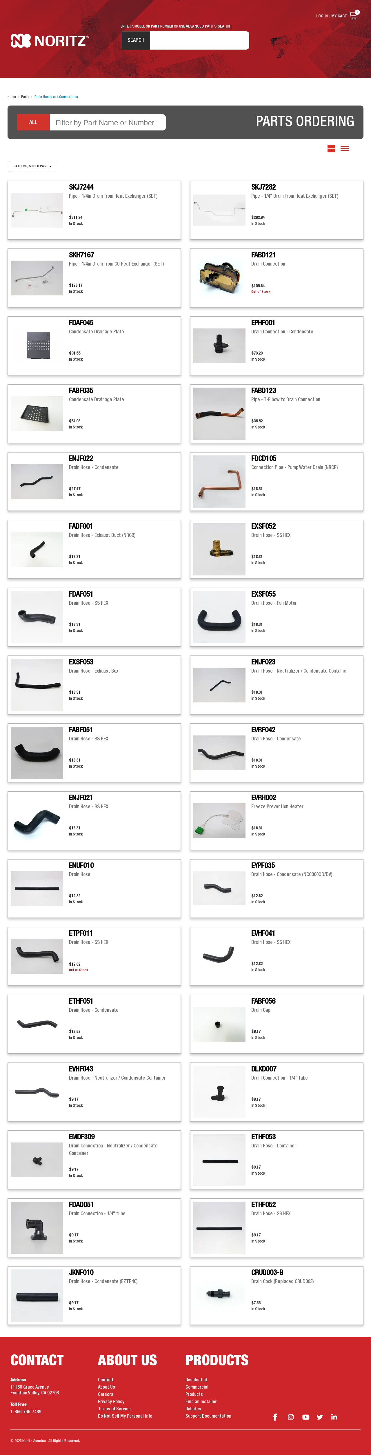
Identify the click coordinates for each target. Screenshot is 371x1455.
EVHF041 (263, 934)
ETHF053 (263, 1137)
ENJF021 (81, 798)
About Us (106, 1387)
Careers (105, 1395)
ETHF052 (263, 1205)
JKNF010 (81, 1273)
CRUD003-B (267, 1273)
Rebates (193, 1409)
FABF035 (81, 391)
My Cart (339, 16)
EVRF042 (263, 730)
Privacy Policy (111, 1402)
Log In (322, 16)
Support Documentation (208, 1416)
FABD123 (263, 391)
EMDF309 (81, 1137)
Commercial (197, 1387)
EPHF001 (263, 323)
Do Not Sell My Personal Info (125, 1416)
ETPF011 (81, 934)
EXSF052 (263, 527)
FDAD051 (81, 1205)
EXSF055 (263, 594)
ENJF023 (263, 662)
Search (136, 40)
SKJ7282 (263, 187)
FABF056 (263, 1001)
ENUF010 (81, 866)
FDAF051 (81, 594)
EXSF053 (81, 662)
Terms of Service (114, 1409)
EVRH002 (263, 798)
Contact (105, 1380)
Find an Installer (201, 1402)
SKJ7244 (81, 187)
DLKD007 (263, 1069)
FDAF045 (81, 323)
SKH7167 (81, 255)
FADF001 (81, 527)
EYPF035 (263, 866)
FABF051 (81, 730)
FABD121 (263, 255)
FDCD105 (263, 459)
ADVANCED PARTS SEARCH (209, 26)
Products (194, 1395)
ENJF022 (81, 459)
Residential (196, 1380)
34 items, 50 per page (33, 166)
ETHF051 (81, 1001)
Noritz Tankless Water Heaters (49, 40)
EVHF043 (81, 1069)
